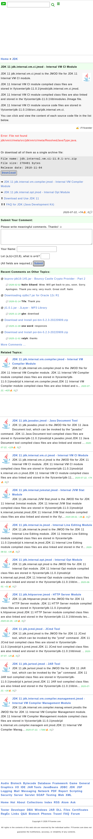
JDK (15, 59)
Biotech (16, 786)
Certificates (80, 813)
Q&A (24, 817)
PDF (54, 794)
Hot (12, 805)
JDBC (64, 790)
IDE (23, 790)
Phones (46, 817)
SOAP (40, 798)
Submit (38, 266)
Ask (73, 805)
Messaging (28, 794)
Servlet (30, 798)
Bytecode (29, 786)
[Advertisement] (46, 32)
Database (44, 786)
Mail (17, 794)
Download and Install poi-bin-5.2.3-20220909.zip (36, 323)
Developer (18, 813)
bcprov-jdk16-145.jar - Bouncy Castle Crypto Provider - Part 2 (45, 282)
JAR (52, 813)
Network (43, 794)
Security (6, 798)
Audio (5, 786)
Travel (57, 817)
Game (73, 786)
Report (63, 794)
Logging (6, 794)
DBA (30, 813)
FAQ (66, 817)
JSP (79, 790)
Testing (51, 798)
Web (61, 798)
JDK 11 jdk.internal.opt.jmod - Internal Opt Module (37, 192)
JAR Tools (34, 790)
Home (5, 59)
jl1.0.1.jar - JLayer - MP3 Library (26, 311)
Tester (5, 813)
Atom (65, 805)
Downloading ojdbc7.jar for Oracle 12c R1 (32, 298)
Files (67, 813)
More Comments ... (13, 347)
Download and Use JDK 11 (21, 198)
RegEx (5, 817)
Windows (41, 813)
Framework (60, 786)
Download (9, 173)
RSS (57, 805)
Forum (75, 817)
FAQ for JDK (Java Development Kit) (30, 204)
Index (48, 805)
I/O (17, 790)
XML (69, 798)
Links (15, 817)
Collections (35, 805)
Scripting (76, 794)
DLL (59, 813)
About (21, 805)
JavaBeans (50, 790)
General (84, 786)
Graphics (7, 790)
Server (18, 798)
